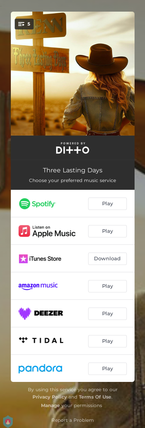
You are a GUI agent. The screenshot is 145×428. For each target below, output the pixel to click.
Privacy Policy (49, 397)
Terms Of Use (95, 397)
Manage (50, 405)
